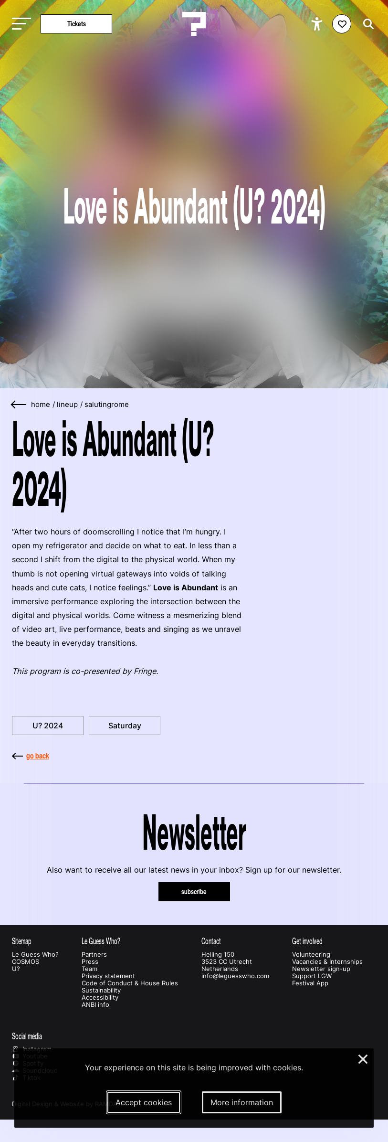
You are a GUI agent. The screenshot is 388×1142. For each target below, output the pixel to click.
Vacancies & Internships (327, 961)
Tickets (76, 24)
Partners (94, 954)
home (40, 404)
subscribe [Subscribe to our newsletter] (194, 891)
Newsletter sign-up (321, 968)
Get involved (307, 941)
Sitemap (21, 941)
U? (16, 968)
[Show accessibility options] (318, 23)
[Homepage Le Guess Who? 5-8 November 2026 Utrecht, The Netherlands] (194, 24)
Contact (211, 941)
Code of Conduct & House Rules (130, 983)
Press (90, 961)
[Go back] (19, 404)
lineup (67, 404)
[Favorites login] (341, 23)
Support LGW (312, 976)
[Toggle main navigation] (19, 24)
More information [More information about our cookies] (241, 1102)
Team (89, 968)
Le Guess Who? (35, 954)
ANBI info (95, 1004)
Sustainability (101, 990)
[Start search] (366, 24)
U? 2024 (47, 725)
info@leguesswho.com (235, 976)
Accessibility (100, 997)
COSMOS (25, 961)
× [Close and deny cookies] (363, 1058)
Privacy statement (108, 976)
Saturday (124, 725)
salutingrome (106, 404)
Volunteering (311, 954)
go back (30, 755)
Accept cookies (143, 1102)
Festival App (310, 983)
